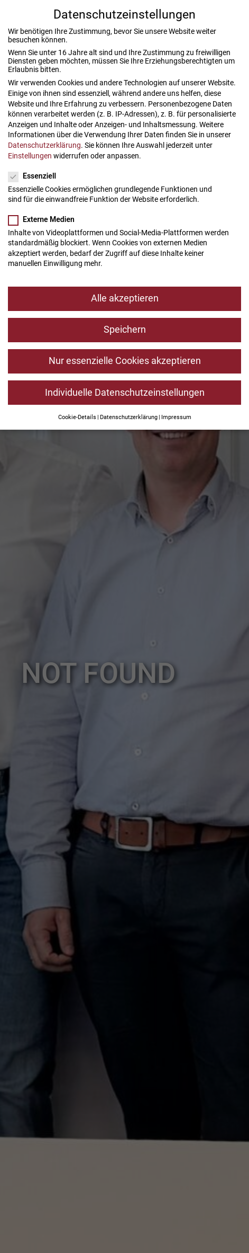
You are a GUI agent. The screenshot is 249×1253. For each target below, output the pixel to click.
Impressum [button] (176, 416)
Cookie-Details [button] (77, 416)
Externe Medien (44, 219)
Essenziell (35, 175)
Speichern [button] (125, 329)
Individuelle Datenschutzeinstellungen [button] (125, 392)
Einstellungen (30, 155)
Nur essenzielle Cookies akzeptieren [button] (125, 361)
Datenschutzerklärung (44, 144)
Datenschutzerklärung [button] (129, 416)
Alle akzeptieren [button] (125, 298)
